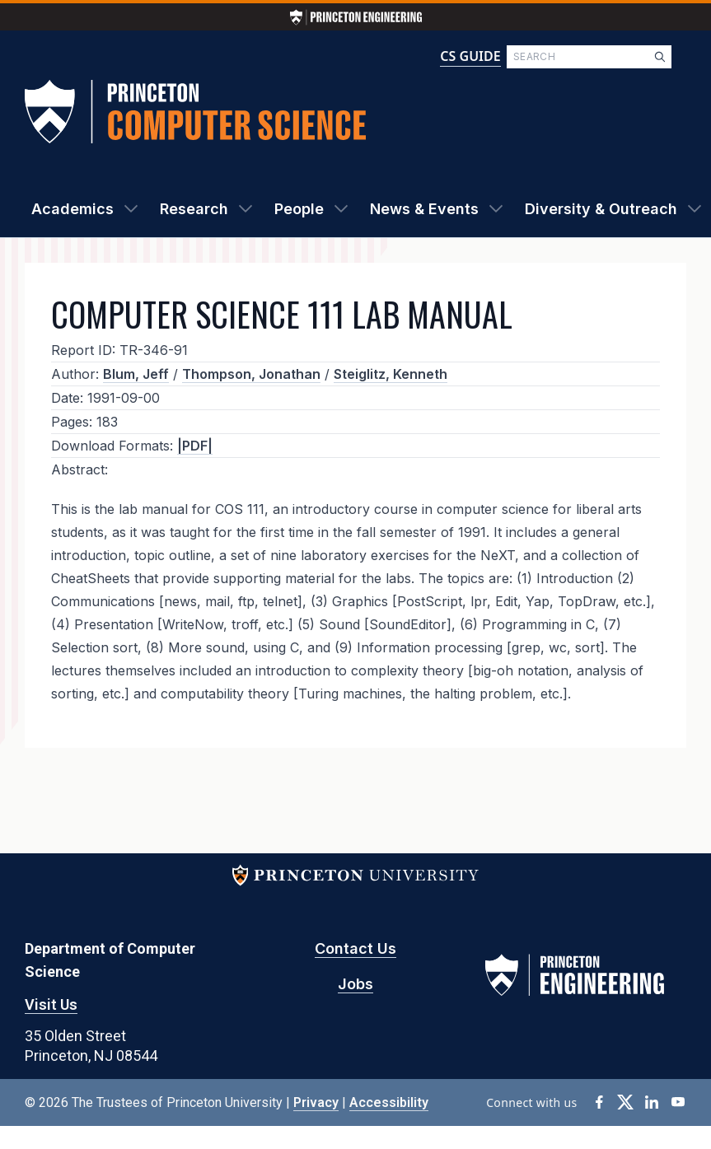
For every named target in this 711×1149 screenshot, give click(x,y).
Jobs (355, 984)
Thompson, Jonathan (251, 374)
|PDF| (195, 445)
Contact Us (355, 948)
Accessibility (388, 1102)
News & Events (424, 208)
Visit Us (51, 1004)
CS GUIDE (470, 56)
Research (194, 208)
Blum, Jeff (136, 374)
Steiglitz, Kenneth (390, 374)
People (299, 208)
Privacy (316, 1102)
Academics (72, 208)
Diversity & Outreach (601, 208)
